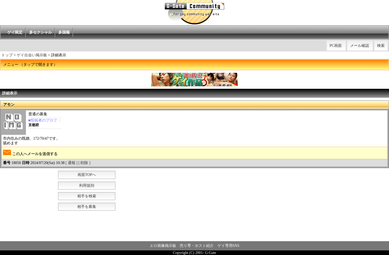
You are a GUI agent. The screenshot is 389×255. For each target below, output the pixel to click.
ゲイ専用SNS (228, 246)
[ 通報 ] (71, 163)
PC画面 (336, 46)
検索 (381, 46)
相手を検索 (86, 196)
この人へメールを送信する (30, 153)
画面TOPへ (87, 175)
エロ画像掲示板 (163, 246)
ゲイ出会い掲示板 (32, 55)
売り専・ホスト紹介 (197, 246)
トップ (7, 55)
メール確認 (359, 46)
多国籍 (64, 32)
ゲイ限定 (14, 32)
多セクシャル (40, 32)
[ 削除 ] (84, 163)
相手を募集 (86, 207)
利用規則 (86, 186)
